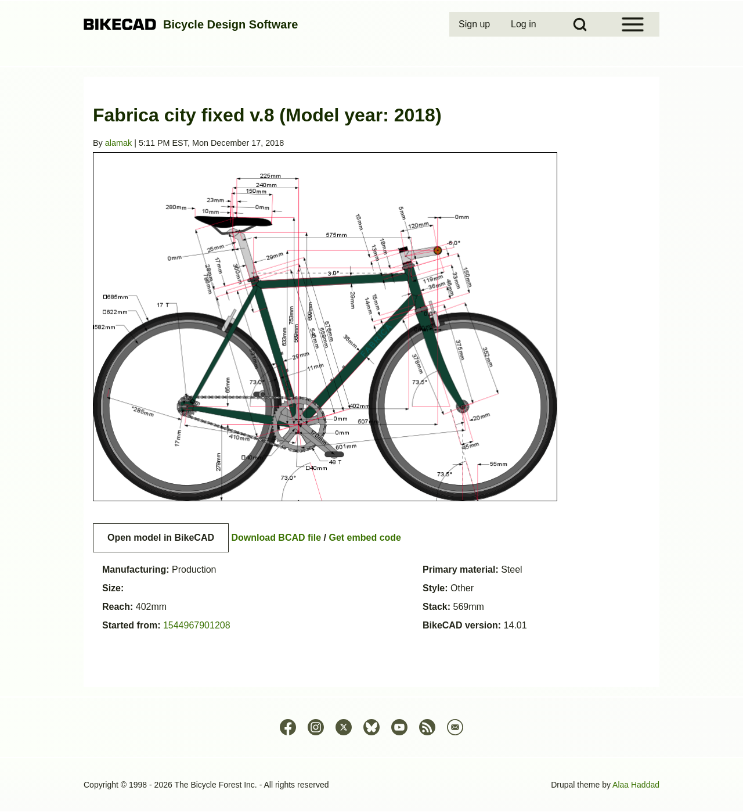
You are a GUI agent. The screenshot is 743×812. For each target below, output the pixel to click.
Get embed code (365, 537)
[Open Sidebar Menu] (632, 24)
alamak (118, 143)
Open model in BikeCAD (160, 537)
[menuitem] (475, 24)
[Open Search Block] (580, 24)
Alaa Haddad (635, 784)
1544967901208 (196, 625)
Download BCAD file (276, 537)
